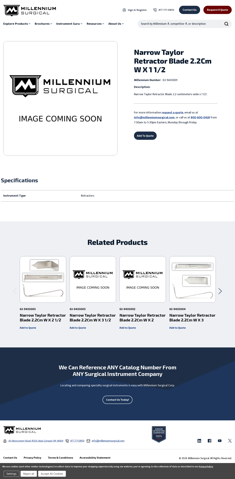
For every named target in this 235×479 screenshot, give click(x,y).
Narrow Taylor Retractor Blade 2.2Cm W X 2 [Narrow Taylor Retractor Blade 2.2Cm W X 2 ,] (142, 317)
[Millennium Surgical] (29, 10)
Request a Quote (217, 9)
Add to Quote (28, 327)
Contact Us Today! (117, 399)
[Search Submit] (226, 24)
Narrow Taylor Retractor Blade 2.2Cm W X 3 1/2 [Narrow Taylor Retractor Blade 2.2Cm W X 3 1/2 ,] (93, 317)
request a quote (172, 112)
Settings (11, 474)
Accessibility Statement (95, 457)
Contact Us (189, 9)
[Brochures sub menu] (44, 24)
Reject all (28, 474)
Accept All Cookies (52, 474)
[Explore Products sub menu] (17, 24)
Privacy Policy (206, 466)
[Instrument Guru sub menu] (69, 24)
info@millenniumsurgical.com (154, 117)
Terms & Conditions (60, 457)
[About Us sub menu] (116, 24)
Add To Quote (145, 135)
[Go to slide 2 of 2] (15, 291)
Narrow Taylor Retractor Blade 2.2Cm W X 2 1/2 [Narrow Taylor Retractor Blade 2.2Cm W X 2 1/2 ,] (43, 317)
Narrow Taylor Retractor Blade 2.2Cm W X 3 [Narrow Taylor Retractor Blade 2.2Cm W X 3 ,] (192, 317)
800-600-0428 (200, 117)
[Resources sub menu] (96, 24)
